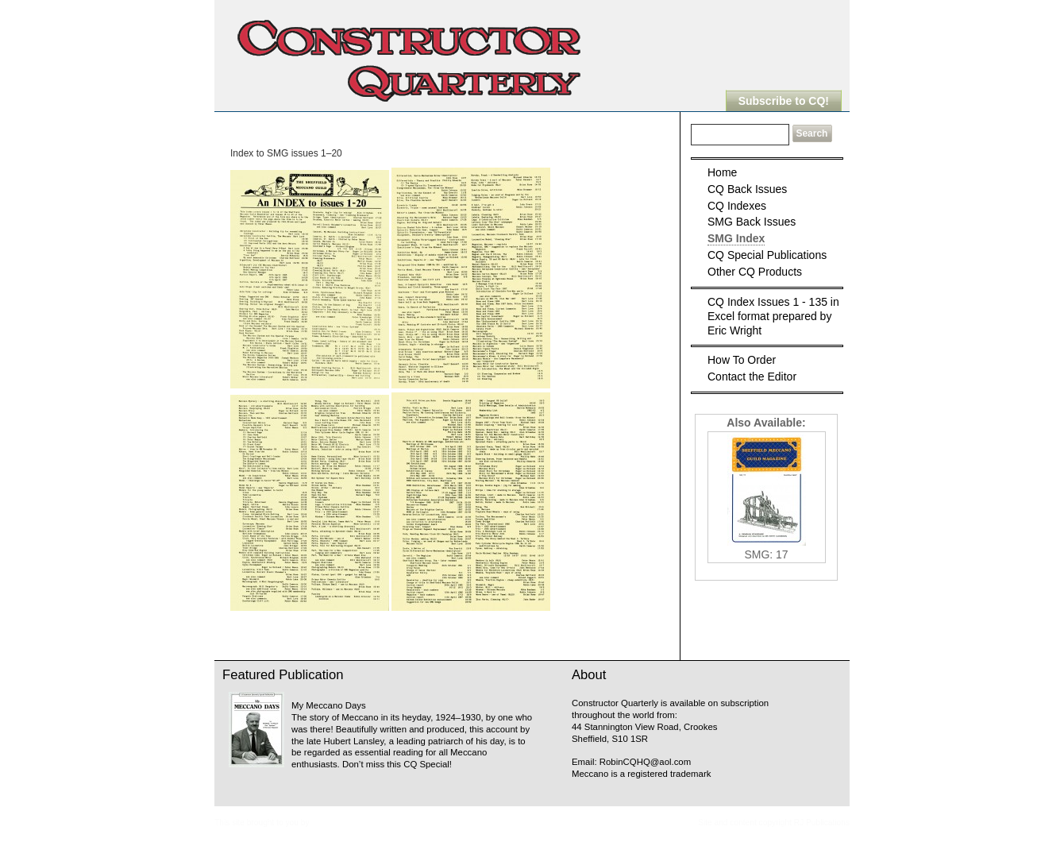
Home (722, 172)
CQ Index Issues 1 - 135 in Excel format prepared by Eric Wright (773, 316)
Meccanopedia (337, 822)
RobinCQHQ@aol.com (645, 762)
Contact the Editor (751, 376)
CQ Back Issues (747, 189)
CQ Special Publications (767, 255)
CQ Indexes (736, 205)
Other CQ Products (754, 271)
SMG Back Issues (751, 221)
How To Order (741, 359)
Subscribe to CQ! (783, 101)
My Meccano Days (328, 705)
